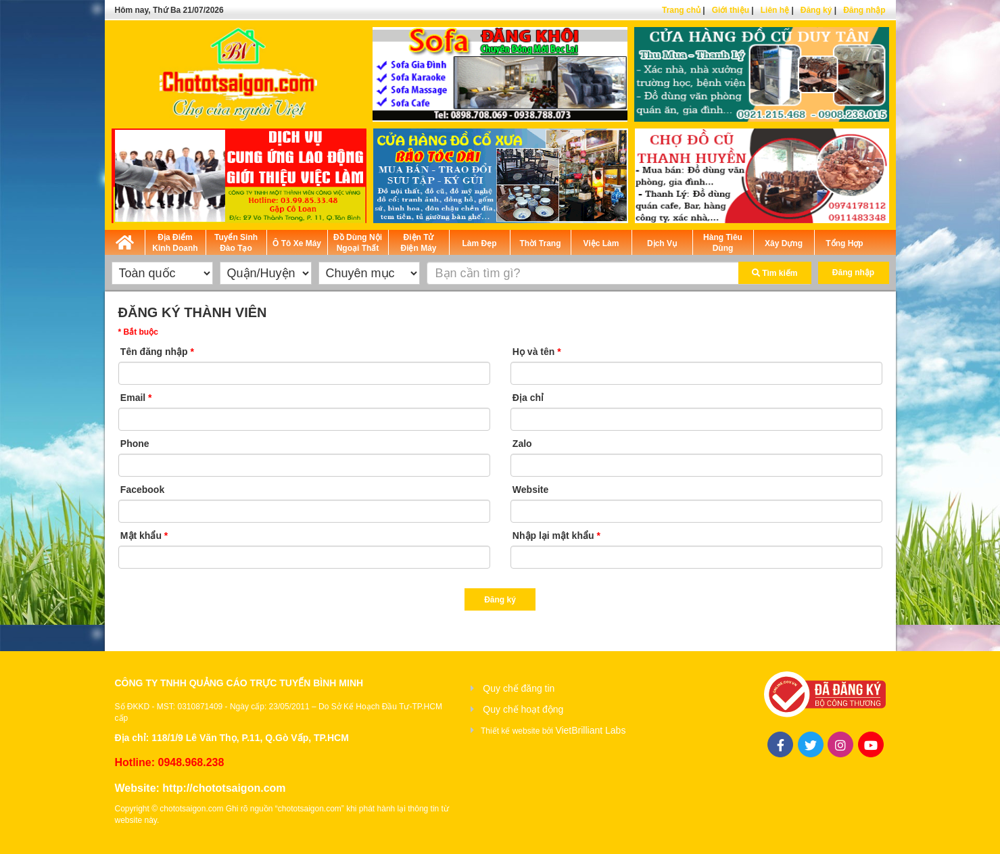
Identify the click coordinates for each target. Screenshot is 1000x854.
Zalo (522, 443)
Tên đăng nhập (157, 351)
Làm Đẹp (479, 243)
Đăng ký (816, 10)
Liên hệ (775, 10)
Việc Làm (601, 243)
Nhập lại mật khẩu (556, 535)
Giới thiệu (730, 10)
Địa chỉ (528, 397)
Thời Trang (540, 243)
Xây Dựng (784, 243)
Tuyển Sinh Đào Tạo (236, 243)
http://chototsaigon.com (223, 788)
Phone (134, 443)
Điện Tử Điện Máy (418, 243)
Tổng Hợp (844, 243)
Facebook (142, 489)
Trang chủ (681, 10)
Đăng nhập (864, 10)
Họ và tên (537, 351)
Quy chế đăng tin (518, 688)
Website (530, 489)
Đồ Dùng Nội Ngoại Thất (357, 243)
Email (136, 397)
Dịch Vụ (662, 243)
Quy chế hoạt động (523, 709)
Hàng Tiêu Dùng (722, 243)
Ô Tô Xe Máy (296, 243)
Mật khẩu (144, 535)
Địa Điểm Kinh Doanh (174, 243)
